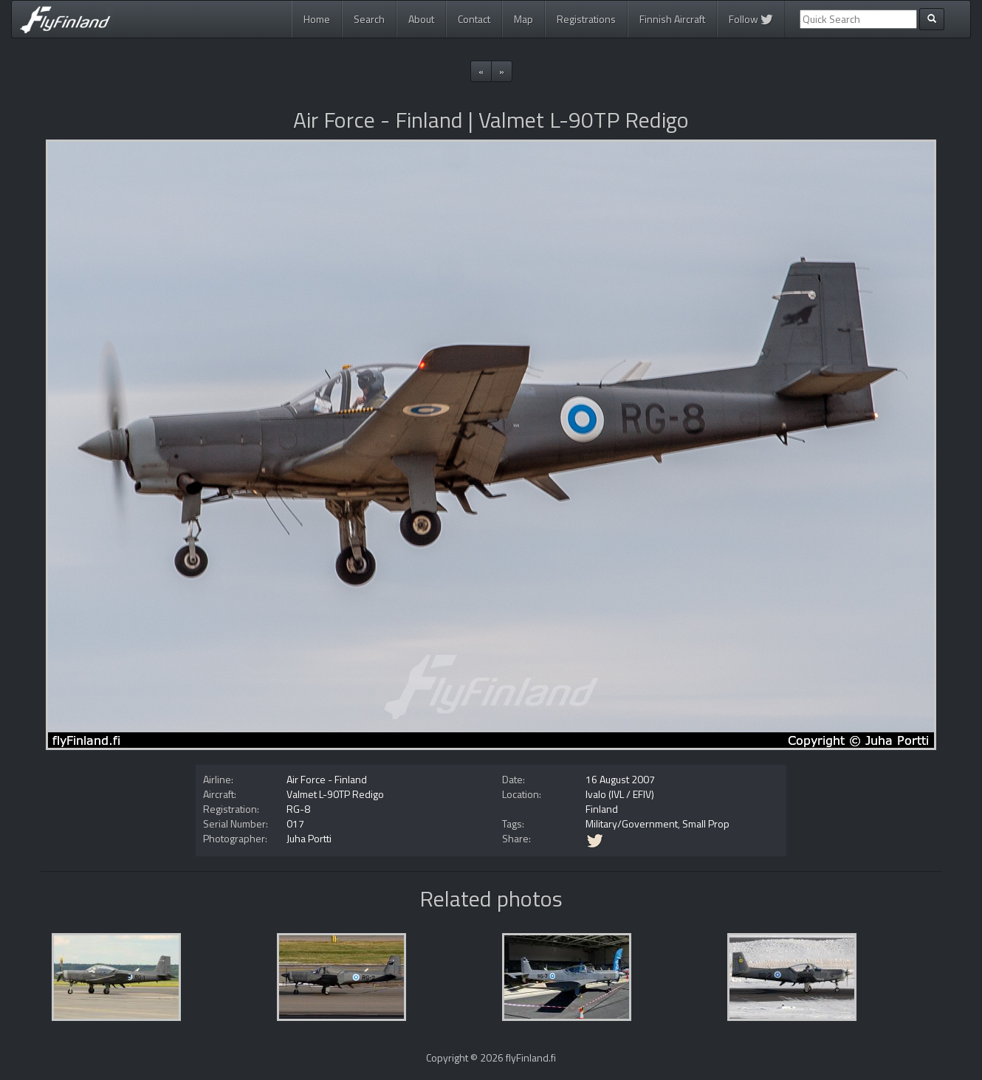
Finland (602, 808)
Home (316, 19)
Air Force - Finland (326, 779)
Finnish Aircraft (672, 19)
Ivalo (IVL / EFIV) (620, 794)
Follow (751, 19)
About (421, 19)
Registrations (586, 19)
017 (295, 823)
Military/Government (632, 823)
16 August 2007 (620, 779)
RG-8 (298, 808)
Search (369, 19)
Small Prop (705, 823)
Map (523, 19)
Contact (474, 19)
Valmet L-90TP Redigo (335, 794)
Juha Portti (309, 838)
